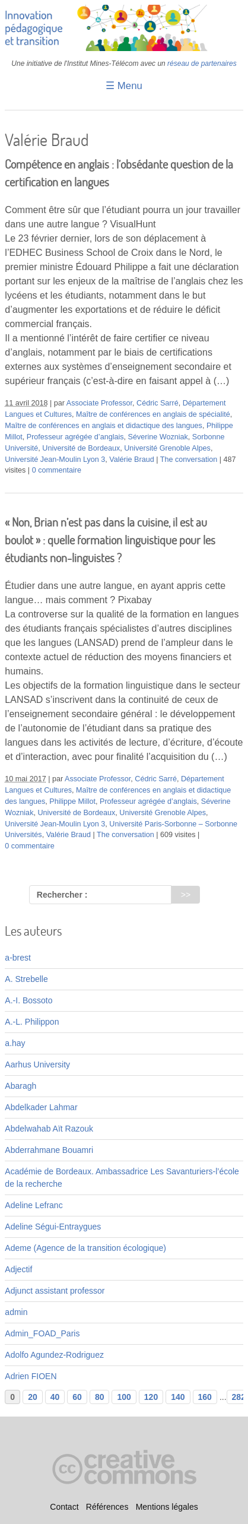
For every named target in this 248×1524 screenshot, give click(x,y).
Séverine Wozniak (158, 437)
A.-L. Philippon (32, 1021)
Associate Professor (99, 403)
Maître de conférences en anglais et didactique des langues (103, 426)
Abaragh (20, 1086)
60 (77, 1397)
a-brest (18, 957)
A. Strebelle (26, 979)
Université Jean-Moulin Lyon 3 (55, 459)
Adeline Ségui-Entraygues (53, 1226)
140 (178, 1397)
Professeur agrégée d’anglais (75, 437)
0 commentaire (56, 470)
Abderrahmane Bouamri (49, 1150)
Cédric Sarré (157, 403)
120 (151, 1397)
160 (205, 1397)
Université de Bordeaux (81, 448)
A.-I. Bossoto (28, 1000)
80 (99, 1397)
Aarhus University (37, 1064)
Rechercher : (62, 894)
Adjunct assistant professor (54, 1290)
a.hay (15, 1043)
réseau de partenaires (202, 63)
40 (55, 1397)
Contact (64, 1507)
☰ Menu (124, 85)
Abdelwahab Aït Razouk (49, 1128)
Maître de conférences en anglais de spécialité (153, 414)
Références (107, 1507)
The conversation (189, 459)
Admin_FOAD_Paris (42, 1333)
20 (32, 1397)
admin (16, 1312)
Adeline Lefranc (33, 1205)
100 (124, 1397)
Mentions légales (167, 1507)
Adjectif (18, 1269)
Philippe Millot (72, 801)
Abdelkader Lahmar (41, 1107)
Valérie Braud (131, 459)
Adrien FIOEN (30, 1376)
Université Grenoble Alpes (167, 448)
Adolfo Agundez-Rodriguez (54, 1355)
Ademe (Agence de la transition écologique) (85, 1248)
